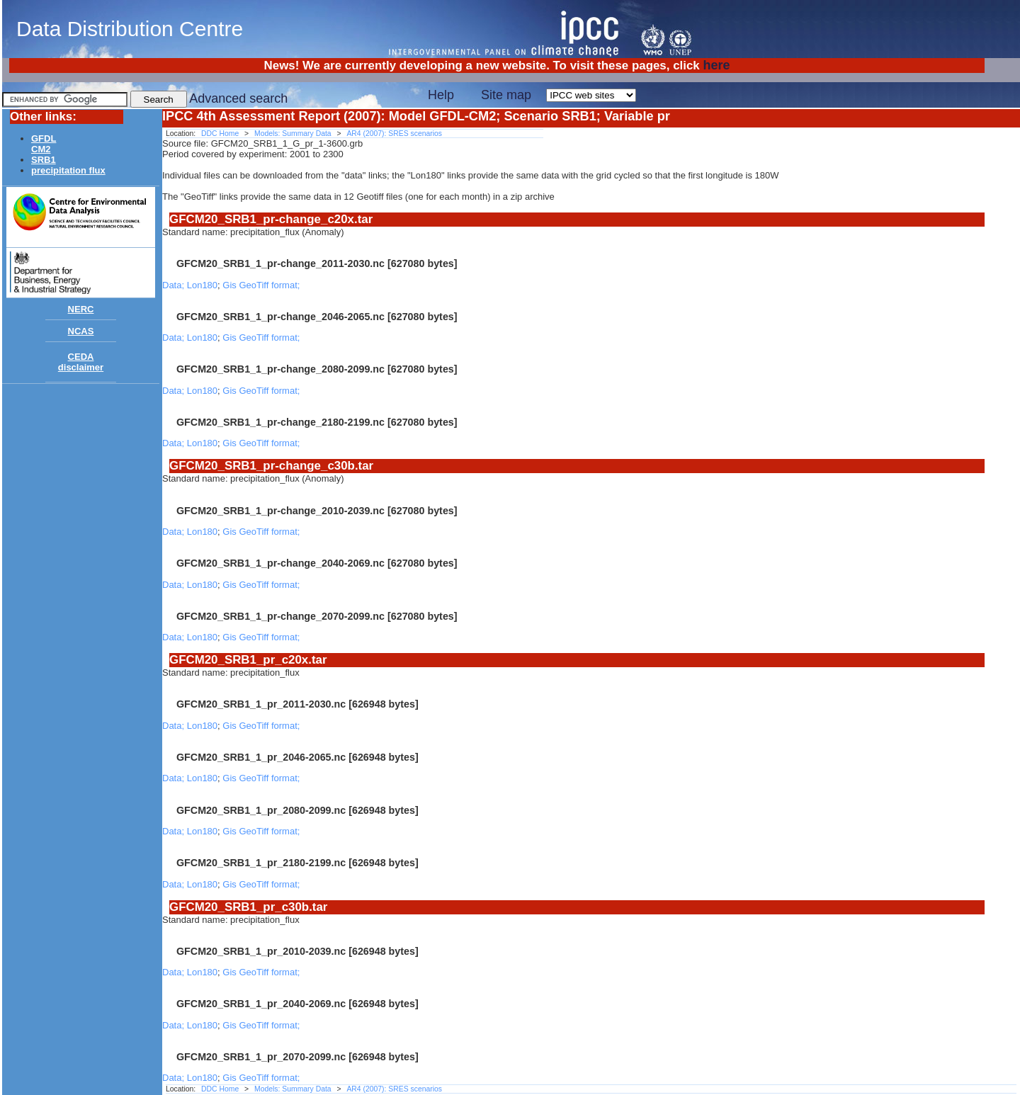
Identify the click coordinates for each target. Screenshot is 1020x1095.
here (716, 65)
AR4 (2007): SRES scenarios (394, 133)
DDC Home (220, 133)
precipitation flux (68, 170)
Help (441, 95)
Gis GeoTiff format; (261, 285)
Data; (174, 285)
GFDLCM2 (43, 143)
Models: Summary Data (293, 133)
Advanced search (238, 98)
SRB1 (43, 159)
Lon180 (202, 285)
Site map (506, 95)
